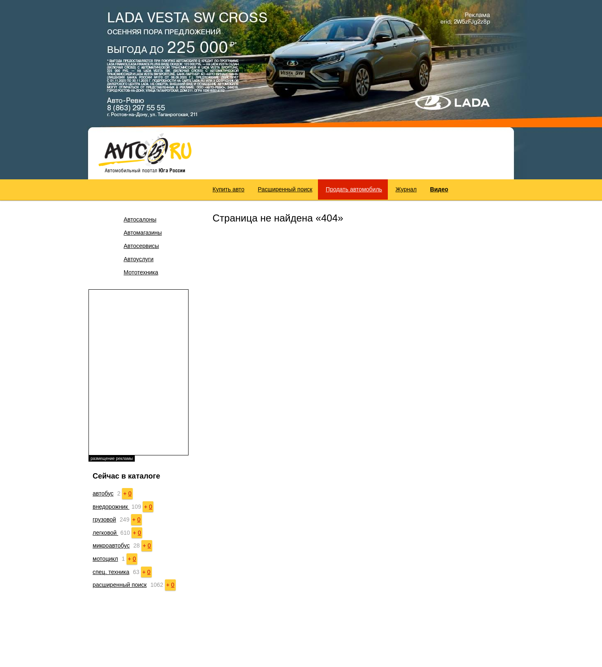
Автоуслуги (138, 259)
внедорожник (111, 506)
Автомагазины (143, 232)
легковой (105, 532)
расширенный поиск (120, 584)
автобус (103, 493)
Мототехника (141, 272)
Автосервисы (141, 246)
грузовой (104, 519)
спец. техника (111, 572)
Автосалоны (140, 219)
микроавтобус (111, 545)
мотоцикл (105, 558)
